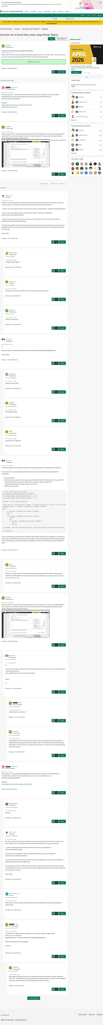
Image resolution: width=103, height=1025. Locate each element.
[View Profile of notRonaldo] (12, 374)
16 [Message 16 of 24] (10, 582)
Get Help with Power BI (30, 29)
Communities (47, 11)
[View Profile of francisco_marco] (13, 252)
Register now (53, 23)
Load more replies (33, 998)
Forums (26, 11)
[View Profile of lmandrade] (8, 45)
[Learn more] (76, 72)
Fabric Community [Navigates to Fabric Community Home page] (17, 11)
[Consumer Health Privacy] (21, 1019)
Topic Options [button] (61, 38)
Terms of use (92, 1014)
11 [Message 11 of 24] (6, 170)
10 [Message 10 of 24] (10, 817)
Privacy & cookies (83, 1014)
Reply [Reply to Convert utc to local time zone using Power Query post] (62, 72)
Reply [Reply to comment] (62, 115)
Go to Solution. (36, 62)
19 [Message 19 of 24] (10, 417)
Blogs (54, 11)
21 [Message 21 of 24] (6, 238)
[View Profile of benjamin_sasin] (13, 893)
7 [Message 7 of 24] (13, 985)
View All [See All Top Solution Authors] (73, 120)
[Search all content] (83, 18)
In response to (9, 256)
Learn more (5, 6)
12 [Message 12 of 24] (10, 688)
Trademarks (99, 1014)
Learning (60, 11)
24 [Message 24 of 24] (10, 267)
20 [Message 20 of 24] (10, 388)
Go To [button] (99, 15)
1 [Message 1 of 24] (6, 68)
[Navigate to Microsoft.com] (4, 11)
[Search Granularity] (57, 18)
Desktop (45, 29)
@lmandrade (6, 94)
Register (83, 15)
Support (67, 11)
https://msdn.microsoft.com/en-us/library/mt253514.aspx (17, 105)
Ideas (40, 11)
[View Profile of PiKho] (10, 431)
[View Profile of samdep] (11, 281)
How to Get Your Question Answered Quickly (83, 85)
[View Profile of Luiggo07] (11, 402)
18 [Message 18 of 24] (10, 445)
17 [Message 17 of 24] (6, 359)
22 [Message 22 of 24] (10, 324)
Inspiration (33, 11)
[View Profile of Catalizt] (19, 702)
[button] (51, 38)
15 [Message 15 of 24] (6, 550)
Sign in (88, 15)
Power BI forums (6, 29)
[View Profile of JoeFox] (7, 195)
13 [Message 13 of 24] (13, 752)
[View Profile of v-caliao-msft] (14, 87)
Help (94, 15)
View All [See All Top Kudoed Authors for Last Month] (73, 153)
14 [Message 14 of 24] (13, 717)
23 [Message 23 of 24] (10, 295)
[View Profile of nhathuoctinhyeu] (13, 803)
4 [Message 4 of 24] (6, 112)
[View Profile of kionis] (10, 564)
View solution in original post (9, 107)
